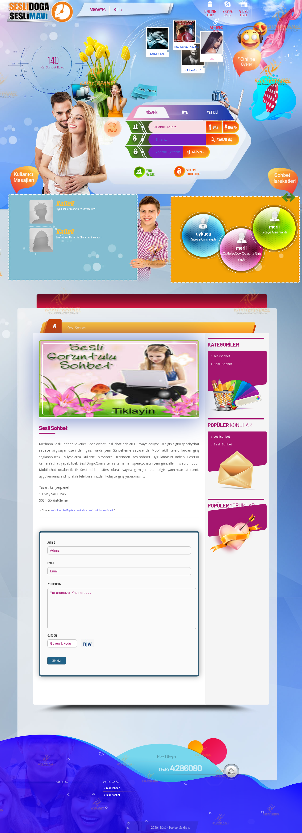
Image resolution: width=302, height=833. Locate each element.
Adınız (51, 542)
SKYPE (227, 12)
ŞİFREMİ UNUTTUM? (193, 172)
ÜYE (185, 113)
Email (50, 563)
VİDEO (243, 12)
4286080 (180, 767)
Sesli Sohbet (76, 328)
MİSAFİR (152, 113)
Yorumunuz (54, 584)
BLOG (118, 9)
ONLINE (210, 12)
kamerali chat (106, 510)
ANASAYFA (98, 9)
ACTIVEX (216, 29)
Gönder (56, 660)
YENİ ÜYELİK (150, 173)
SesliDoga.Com (69, 510)
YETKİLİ (212, 113)
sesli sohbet (82, 510)
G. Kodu (52, 635)
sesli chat (93, 510)
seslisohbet (56, 510)
